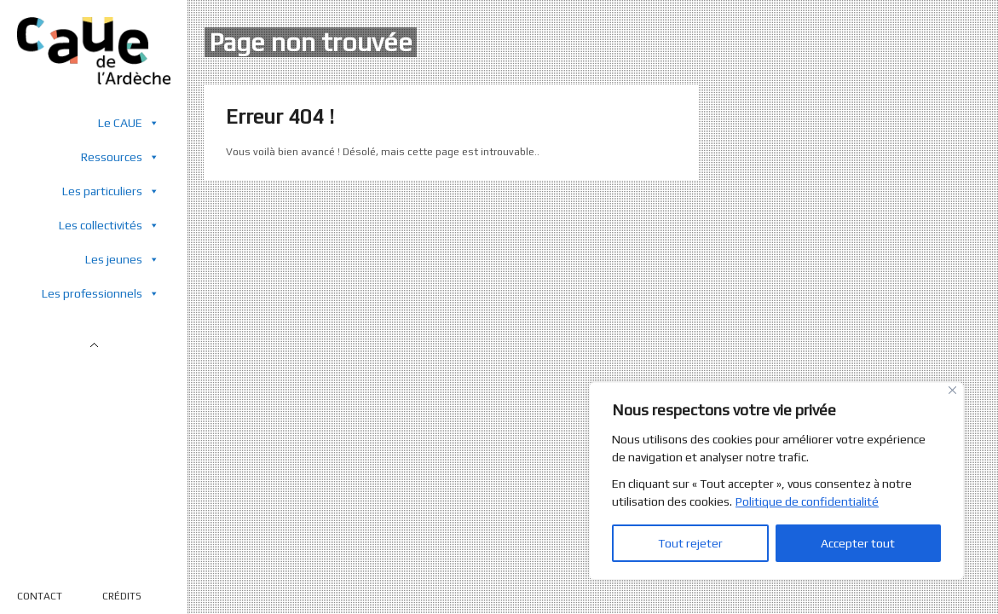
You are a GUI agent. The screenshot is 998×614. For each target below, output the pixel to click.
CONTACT (39, 596)
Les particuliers (110, 190)
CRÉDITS (121, 596)
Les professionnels (100, 293)
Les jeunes (122, 258)
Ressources (120, 156)
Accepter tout (858, 543)
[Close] (952, 390)
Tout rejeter (690, 543)
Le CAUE (128, 122)
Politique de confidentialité (807, 501)
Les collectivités (109, 224)
